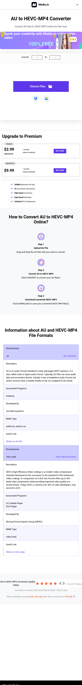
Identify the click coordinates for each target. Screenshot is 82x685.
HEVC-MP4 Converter (66, 457)
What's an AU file (14, 441)
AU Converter (70, 356)
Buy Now (60, 151)
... (36, 57)
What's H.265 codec (15, 552)
